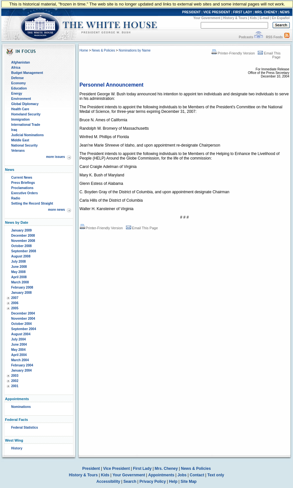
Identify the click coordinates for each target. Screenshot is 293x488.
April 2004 (19, 355)
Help (173, 481)
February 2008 (22, 287)
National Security (24, 145)
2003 (14, 375)
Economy (18, 83)
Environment (21, 99)
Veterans (18, 150)
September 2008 (23, 251)
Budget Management (27, 73)
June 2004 (19, 344)
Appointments (161, 475)
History (16, 448)
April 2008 (19, 277)
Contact (197, 475)
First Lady (142, 468)
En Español (280, 18)
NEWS (285, 12)
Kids (253, 18)
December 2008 (23, 235)
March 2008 (20, 282)
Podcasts (246, 37)
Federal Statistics (24, 427)
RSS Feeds (274, 37)
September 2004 (23, 329)
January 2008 (21, 292)
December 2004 (23, 313)
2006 (14, 303)
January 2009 (21, 230)
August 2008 (20, 256)
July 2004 (18, 339)
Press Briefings (23, 182)
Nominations (21, 407)
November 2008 (23, 241)
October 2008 (21, 246)
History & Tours (235, 18)
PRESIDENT (191, 12)
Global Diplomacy (25, 104)
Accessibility (108, 481)
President (91, 468)
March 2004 (20, 360)
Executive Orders (24, 193)
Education (19, 88)
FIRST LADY (242, 12)
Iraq (14, 130)
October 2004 (21, 324)
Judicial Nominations (27, 135)
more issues (55, 157)
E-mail (264, 18)
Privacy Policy (153, 481)
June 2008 (19, 266)
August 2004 (20, 334)
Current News (21, 177)
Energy (16, 93)
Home (84, 50)
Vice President (116, 468)
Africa (15, 67)
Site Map (189, 481)
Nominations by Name (135, 50)
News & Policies (103, 50)
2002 (14, 381)
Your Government (206, 18)
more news (56, 209)
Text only (215, 475)
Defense (17, 78)
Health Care (20, 109)
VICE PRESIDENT (216, 12)
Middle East (20, 140)
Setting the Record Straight (32, 203)
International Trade (25, 124)
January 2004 (21, 370)
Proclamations (22, 188)
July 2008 (18, 261)
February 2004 (22, 365)
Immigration (20, 119)
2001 (14, 386)
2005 (14, 308)
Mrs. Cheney (166, 468)
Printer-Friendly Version (233, 53)
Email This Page (142, 228)
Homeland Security (26, 114)
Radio (15, 198)
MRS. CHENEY (266, 12)
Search (129, 481)
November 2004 (23, 318)
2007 (14, 298)
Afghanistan (20, 62)
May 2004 (18, 349)
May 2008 (18, 272)
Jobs (181, 475)
